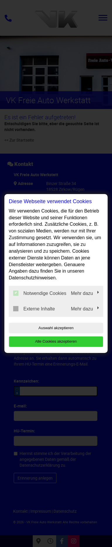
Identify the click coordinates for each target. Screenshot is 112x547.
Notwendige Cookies (39, 293)
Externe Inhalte (34, 308)
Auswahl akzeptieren (56, 328)
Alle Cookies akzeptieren (56, 341)
